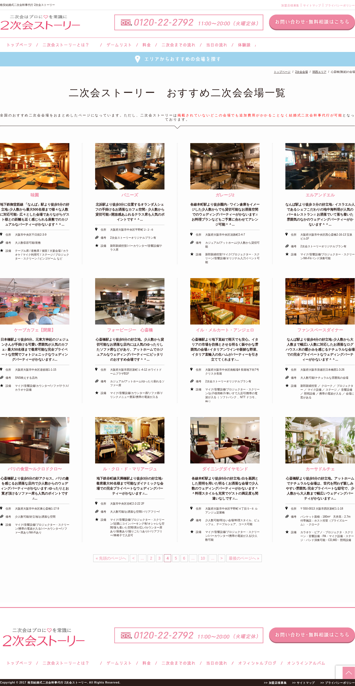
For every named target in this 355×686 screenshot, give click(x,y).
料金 (146, 45)
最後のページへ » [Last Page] (244, 558)
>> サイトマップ (303, 682)
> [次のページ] (221, 558)
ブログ (257, 663)
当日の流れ (217, 45)
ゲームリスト (119, 45)
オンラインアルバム (304, 663)
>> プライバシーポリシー (337, 682)
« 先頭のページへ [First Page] (111, 558)
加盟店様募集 (290, 5)
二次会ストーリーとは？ (69, 45)
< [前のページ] (133, 558)
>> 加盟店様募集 (275, 682)
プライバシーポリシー (340, 5)
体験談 (244, 45)
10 (203, 558)
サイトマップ (312, 5)
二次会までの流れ (178, 45)
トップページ (18, 45)
